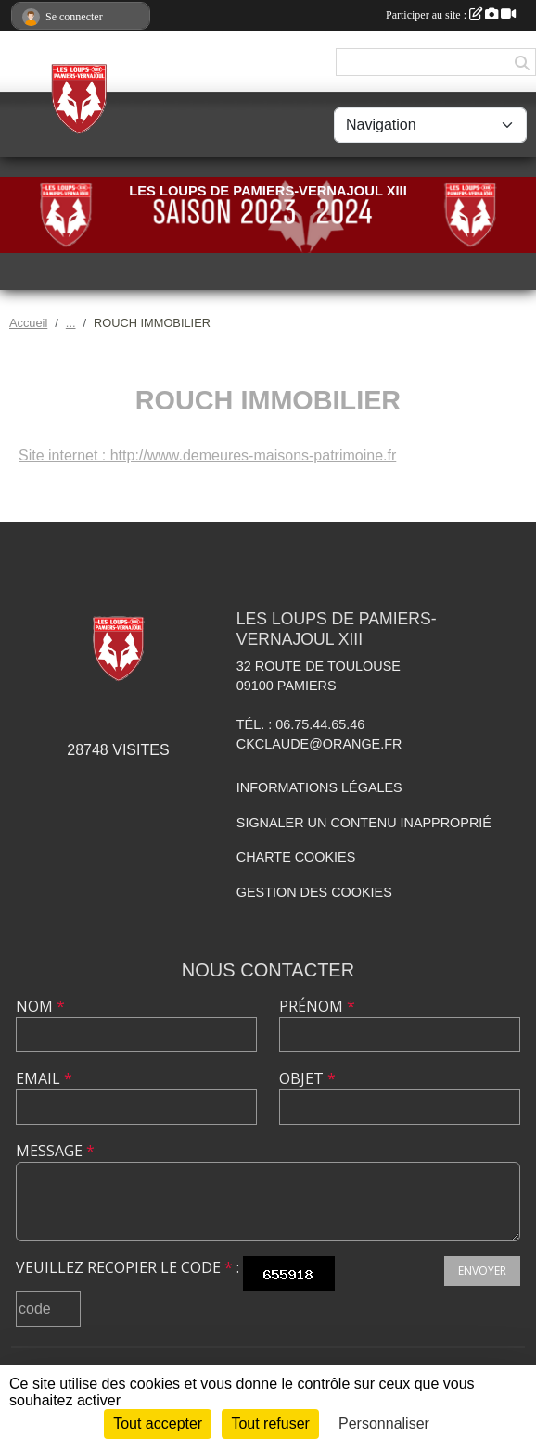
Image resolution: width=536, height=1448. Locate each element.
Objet (307, 1078)
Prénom (317, 1006)
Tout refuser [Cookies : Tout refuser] (270, 1423)
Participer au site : (451, 14)
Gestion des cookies (314, 892)
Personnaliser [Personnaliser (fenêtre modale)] (383, 1423)
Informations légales (319, 787)
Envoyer (482, 1270)
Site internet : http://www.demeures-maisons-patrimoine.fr (207, 455)
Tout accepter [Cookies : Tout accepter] (157, 1423)
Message (55, 1150)
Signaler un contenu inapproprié (363, 822)
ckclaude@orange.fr (319, 744)
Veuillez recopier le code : (127, 1267)
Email (44, 1078)
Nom (40, 1006)
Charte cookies (295, 857)
